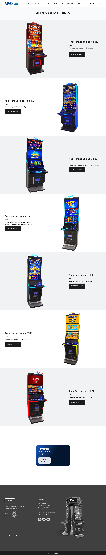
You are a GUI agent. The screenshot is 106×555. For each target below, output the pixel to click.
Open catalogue (44, 460)
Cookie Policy (53, 546)
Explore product (77, 54)
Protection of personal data (53, 542)
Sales (10, 501)
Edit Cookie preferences (53, 552)
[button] (38, 3)
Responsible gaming (53, 540)
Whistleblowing (53, 544)
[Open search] (100, 3)
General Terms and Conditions (13, 522)
